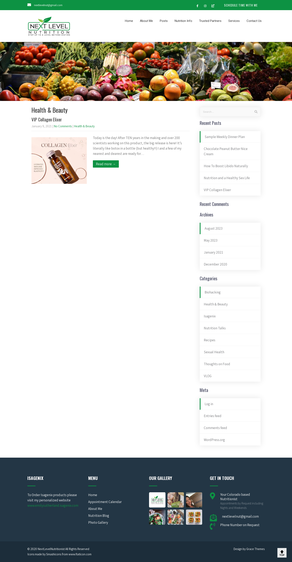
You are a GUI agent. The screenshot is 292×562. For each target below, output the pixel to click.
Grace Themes (255, 549)
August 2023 (213, 228)
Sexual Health (214, 352)
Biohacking (213, 292)
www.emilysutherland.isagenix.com (52, 505)
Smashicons (53, 554)
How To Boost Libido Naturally (226, 166)
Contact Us (254, 21)
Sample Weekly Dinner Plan (225, 137)
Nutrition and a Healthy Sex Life (227, 178)
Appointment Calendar (105, 502)
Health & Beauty (84, 126)
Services (234, 21)
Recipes (209, 340)
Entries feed (212, 416)
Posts (164, 21)
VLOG (207, 376)
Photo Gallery (98, 522)
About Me (146, 21)
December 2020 (215, 264)
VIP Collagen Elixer (46, 119)
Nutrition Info (183, 21)
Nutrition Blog (98, 515)
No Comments (63, 126)
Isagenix (210, 316)
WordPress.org (214, 440)
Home (129, 21)
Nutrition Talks (215, 328)
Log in (209, 404)
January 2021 (213, 252)
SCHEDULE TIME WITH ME (241, 5)
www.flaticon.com (80, 554)
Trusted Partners (210, 21)
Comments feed (215, 428)
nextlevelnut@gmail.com (48, 5)
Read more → (106, 164)
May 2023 (210, 240)
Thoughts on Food (217, 364)
